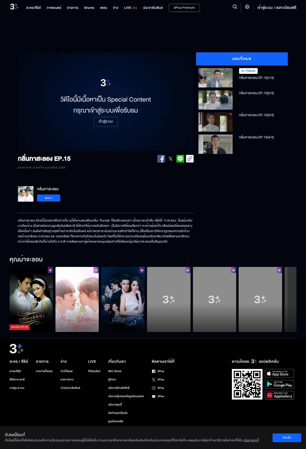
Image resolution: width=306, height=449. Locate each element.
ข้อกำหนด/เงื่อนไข (118, 413)
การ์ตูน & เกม (17, 388)
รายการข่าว (66, 379)
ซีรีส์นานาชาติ (17, 379)
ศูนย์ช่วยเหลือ (115, 421)
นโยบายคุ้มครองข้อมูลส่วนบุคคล (126, 396)
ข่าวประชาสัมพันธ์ (70, 388)
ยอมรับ (287, 437)
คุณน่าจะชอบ (26, 260)
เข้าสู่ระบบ (105, 121)
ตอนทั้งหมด (241, 59)
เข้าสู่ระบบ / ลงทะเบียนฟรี (276, 8)
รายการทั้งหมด (44, 371)
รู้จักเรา (112, 379)
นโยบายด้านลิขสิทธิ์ (119, 388)
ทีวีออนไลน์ (94, 371)
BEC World (114, 371)
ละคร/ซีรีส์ (15, 371)
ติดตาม (48, 198)
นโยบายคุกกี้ (115, 404)
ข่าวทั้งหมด (66, 371)
